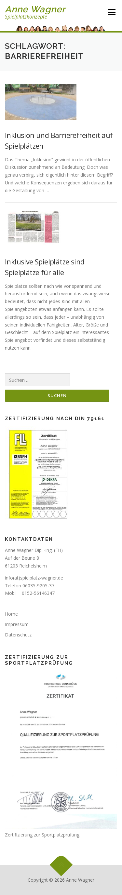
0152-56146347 (38, 593)
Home (11, 614)
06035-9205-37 (38, 585)
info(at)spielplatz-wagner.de (34, 578)
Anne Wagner (35, 9)
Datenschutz (18, 635)
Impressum (17, 624)
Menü (111, 12)
